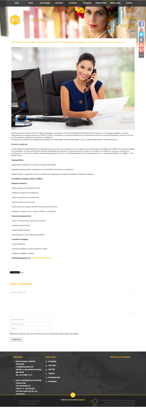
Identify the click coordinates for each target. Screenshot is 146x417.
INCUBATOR (86, 2)
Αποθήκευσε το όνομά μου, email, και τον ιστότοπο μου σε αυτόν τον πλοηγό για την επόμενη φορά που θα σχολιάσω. (44, 334)
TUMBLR (51, 373)
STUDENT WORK (100, 2)
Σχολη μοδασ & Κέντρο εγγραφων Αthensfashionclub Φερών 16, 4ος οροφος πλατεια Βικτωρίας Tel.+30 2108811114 (29, 368)
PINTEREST (52, 382)
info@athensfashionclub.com (41, 258)
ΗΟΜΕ (17, 3)
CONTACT (129, 3)
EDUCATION (58, 2)
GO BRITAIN (72, 2)
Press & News (114, 2)
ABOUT (30, 2)
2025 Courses (45, 3)
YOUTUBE (51, 365)
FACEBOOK (52, 361)
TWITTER (51, 369)
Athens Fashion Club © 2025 (29, 401)
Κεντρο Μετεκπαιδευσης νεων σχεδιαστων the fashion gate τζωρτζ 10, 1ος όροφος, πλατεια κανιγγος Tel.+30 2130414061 (28, 387)
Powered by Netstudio (29, 404)
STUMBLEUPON (54, 378)
